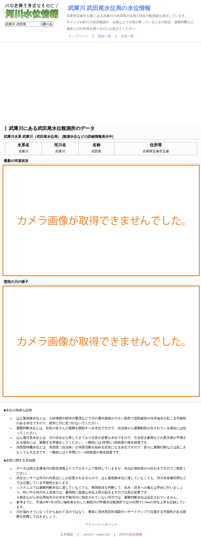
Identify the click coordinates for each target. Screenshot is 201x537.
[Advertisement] (100, 84)
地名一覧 (104, 36)
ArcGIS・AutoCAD (96, 534)
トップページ (78, 36)
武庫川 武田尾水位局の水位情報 (109, 8)
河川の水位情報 (130, 534)
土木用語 (66, 534)
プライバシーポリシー (101, 524)
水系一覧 (127, 36)
